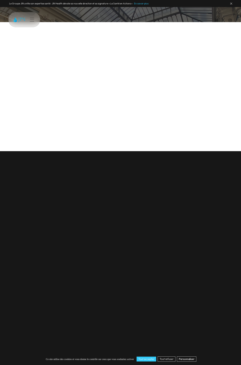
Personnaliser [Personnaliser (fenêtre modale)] (186, 359)
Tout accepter (146, 359)
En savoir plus (141, 3)
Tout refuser (166, 359)
